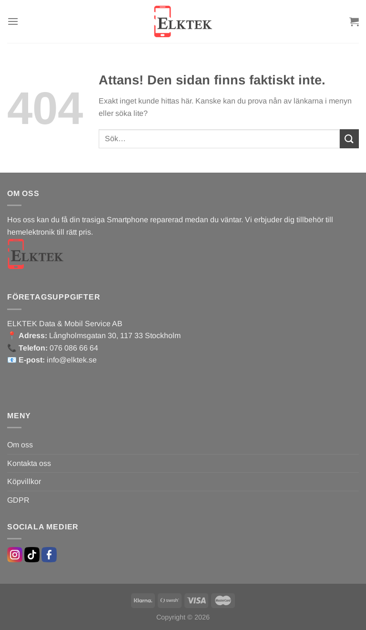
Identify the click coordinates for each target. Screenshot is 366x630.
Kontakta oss (29, 463)
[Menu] (13, 21)
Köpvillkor (24, 481)
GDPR (18, 500)
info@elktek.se (72, 360)
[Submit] (349, 138)
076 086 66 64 (74, 348)
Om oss (20, 445)
